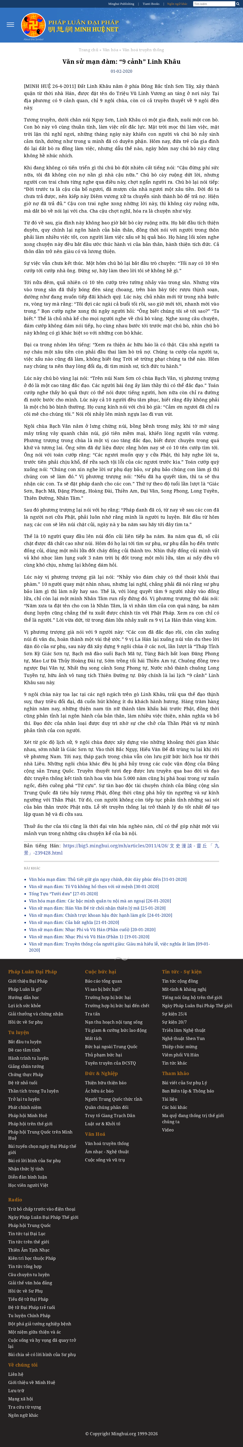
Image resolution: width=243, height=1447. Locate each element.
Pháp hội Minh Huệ (27, 1115)
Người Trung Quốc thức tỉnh (113, 1099)
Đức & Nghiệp (101, 1073)
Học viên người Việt (28, 1185)
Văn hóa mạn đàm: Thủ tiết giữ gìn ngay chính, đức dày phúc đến (108, 879)
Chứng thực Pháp (25, 1074)
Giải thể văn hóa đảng (30, 1283)
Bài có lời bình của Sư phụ (34, 1160)
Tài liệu (169, 1099)
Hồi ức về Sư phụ (25, 1022)
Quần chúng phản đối (106, 1107)
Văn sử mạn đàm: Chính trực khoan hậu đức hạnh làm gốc (100, 915)
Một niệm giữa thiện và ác (34, 1332)
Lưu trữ (16, 1390)
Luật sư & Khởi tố (102, 1124)
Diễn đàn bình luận (27, 1177)
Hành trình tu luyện (28, 1058)
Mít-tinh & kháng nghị (184, 989)
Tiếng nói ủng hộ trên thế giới (192, 997)
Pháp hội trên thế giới (30, 1124)
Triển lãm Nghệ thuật (184, 1030)
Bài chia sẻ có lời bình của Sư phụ (42, 1354)
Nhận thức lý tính (26, 1169)
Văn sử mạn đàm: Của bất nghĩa (74, 922)
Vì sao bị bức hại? (102, 989)
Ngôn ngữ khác (177, 4)
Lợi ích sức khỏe (24, 1005)
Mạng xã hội (20, 1399)
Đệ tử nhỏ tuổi (22, 1083)
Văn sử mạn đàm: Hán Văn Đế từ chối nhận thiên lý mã (97, 908)
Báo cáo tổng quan (103, 981)
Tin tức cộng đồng (180, 981)
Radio (15, 1199)
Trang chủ (88, 49)
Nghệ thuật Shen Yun (183, 1038)
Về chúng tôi (23, 1365)
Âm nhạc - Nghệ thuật (107, 1151)
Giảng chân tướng (26, 1066)
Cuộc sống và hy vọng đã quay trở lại (42, 1343)
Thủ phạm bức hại (103, 1055)
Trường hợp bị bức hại (108, 997)
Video (168, 1130)
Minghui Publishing (121, 4)
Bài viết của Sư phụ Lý (184, 1083)
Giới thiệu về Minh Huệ (31, 1382)
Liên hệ (15, 1374)
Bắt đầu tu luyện (25, 1042)
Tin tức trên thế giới (28, 1242)
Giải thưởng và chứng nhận (35, 1014)
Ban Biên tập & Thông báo (188, 1091)
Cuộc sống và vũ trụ (105, 1160)
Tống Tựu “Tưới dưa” (63, 894)
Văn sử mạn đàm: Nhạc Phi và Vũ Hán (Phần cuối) (92, 929)
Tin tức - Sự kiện (182, 972)
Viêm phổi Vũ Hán (180, 1055)
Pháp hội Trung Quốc (29, 1225)
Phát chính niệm (24, 1107)
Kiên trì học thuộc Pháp (32, 1258)
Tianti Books (151, 4)
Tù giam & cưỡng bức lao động (116, 1030)
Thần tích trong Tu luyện (33, 1091)
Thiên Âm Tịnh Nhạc (29, 1250)
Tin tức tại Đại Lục (26, 1233)
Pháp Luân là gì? (25, 989)
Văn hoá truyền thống (143, 49)
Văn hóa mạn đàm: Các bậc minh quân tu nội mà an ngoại (100, 901)
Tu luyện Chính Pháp (29, 1315)
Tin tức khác (174, 1063)
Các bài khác (174, 1107)
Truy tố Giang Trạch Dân (110, 1115)
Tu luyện (18, 1032)
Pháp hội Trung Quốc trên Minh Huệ (40, 1135)
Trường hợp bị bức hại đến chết (117, 1005)
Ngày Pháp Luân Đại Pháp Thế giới (197, 1005)
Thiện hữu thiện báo (105, 1083)
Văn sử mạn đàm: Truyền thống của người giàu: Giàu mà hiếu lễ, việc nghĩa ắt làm (119, 947)
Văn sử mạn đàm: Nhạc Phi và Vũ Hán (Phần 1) (89, 937)
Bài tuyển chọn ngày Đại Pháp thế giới (42, 1149)
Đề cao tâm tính (24, 1050)
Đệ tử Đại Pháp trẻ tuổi (31, 1307)
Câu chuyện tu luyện (29, 1274)
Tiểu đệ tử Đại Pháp (28, 1299)
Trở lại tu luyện (24, 1099)
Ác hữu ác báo (99, 1091)
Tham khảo (175, 1073)
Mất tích (93, 1038)
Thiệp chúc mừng (179, 1046)
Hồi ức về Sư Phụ (25, 1291)
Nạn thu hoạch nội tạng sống (114, 1022)
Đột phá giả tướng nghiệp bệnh (39, 1324)
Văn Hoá (95, 1134)
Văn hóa (110, 49)
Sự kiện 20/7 (174, 1022)
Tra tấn (92, 1014)
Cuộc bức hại (100, 972)
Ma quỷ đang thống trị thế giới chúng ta (193, 1119)
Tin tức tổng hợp (25, 1266)
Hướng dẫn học (23, 997)
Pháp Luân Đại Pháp (32, 972)
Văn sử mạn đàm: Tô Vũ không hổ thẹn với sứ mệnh (94, 886)
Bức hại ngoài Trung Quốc (111, 1046)
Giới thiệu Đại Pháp (28, 981)
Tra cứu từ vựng (24, 1407)
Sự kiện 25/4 (174, 1014)
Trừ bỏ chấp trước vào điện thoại (41, 1209)
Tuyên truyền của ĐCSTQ (110, 1063)
